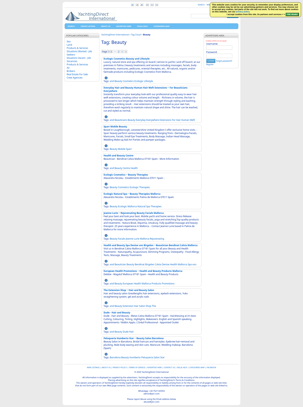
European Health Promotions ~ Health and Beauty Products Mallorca (143, 271)
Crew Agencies (75, 77)
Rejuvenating (157, 238)
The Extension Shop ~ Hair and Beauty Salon (129, 290)
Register (210, 64)
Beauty (118, 81)
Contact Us (169, 367)
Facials (121, 238)
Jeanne (129, 238)
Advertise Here (123, 26)
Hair (178, 120)
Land (69, 44)
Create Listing (88, 26)
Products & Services (77, 48)
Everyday (141, 120)
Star (162, 357)
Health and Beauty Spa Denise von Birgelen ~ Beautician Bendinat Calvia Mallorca (150, 245)
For (173, 120)
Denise (165, 264)
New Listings (93, 367)
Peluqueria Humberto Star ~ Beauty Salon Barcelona (134, 338)
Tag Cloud (136, 34)
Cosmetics (128, 81)
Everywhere (152, 120)
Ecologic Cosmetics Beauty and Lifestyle (127, 58)
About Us (105, 26)
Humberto (135, 357)
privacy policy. (243, 11)
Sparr (129, 149)
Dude (126, 331)
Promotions (168, 283)
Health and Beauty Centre (118, 155)
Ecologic (138, 81)
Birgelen (149, 264)
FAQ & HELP (142, 26)
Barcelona (115, 357)
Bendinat (140, 264)
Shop (148, 306)
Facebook (211, 367)
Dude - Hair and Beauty (117, 312)
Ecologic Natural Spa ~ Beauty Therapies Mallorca (132, 193)
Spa (148, 206)
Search (201, 4)
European (128, 283)
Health (134, 168)
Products (156, 283)
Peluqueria (147, 357)
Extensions (165, 120)
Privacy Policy (120, 367)
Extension (128, 306)
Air (68, 67)
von (194, 264)
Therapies (144, 187)
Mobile (121, 149)
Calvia (158, 264)
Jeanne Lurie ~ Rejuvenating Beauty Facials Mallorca (134, 213)
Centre (126, 168)
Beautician (120, 264)
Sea (69, 41)
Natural (141, 206)
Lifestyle (148, 81)
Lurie (136, 238)
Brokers (71, 71)
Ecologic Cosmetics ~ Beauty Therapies (126, 174)
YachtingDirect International (115, 34)
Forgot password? (224, 61)
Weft (192, 120)
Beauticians (121, 120)
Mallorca (132, 206)
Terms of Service (137, 367)
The (154, 306)
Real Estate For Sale (77, 74)
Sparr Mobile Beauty (115, 126)
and (112, 81)
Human (185, 120)
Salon (142, 306)
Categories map (161, 26)
